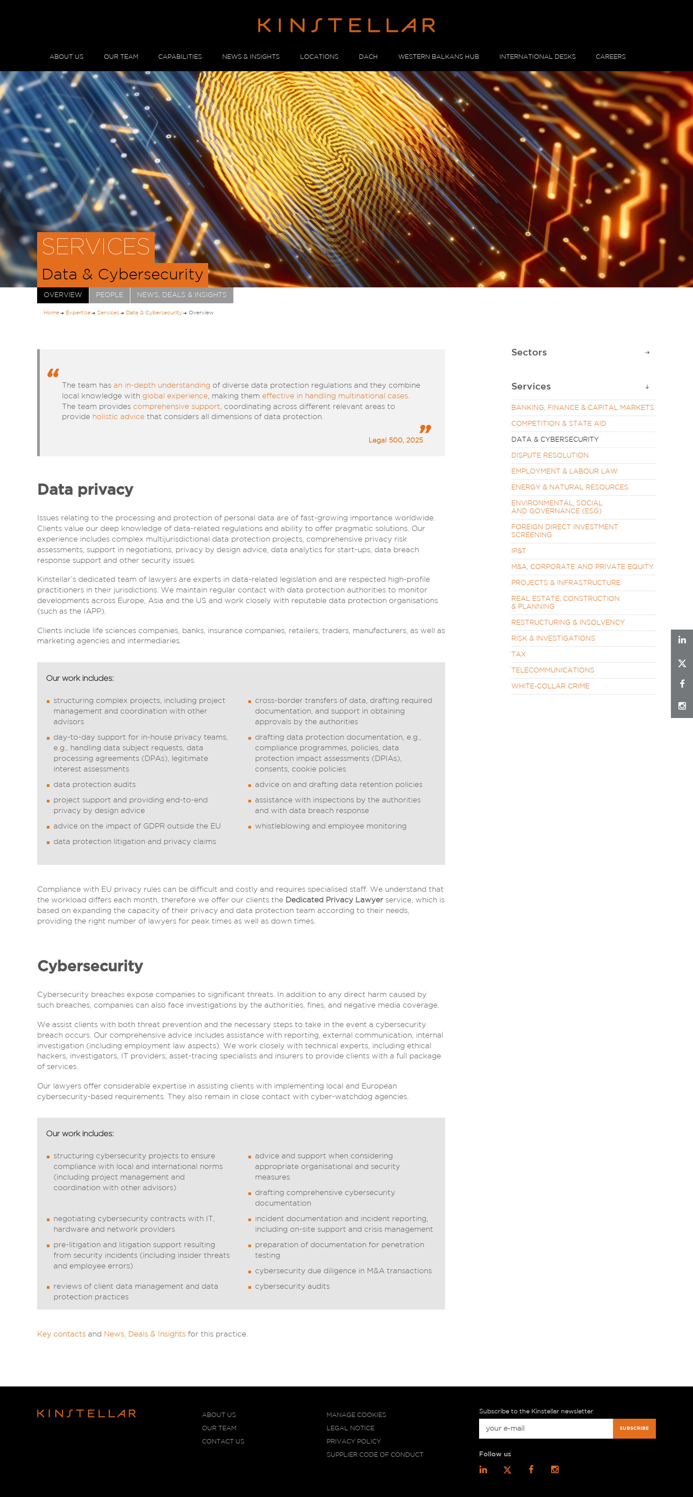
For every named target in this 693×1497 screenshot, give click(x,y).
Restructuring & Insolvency (568, 623)
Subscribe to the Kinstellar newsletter (536, 1411)
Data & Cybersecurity (154, 312)
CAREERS (611, 57)
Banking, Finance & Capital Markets (582, 408)
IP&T (518, 551)
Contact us (223, 1441)
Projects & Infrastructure (566, 583)
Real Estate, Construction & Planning (565, 603)
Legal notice (350, 1428)
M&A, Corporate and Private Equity (582, 567)
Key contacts (61, 1334)
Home (51, 312)
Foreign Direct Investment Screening (564, 531)
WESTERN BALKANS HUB (438, 57)
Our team (219, 1428)
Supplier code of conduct (375, 1455)
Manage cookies (356, 1415)
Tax (518, 654)
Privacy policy (354, 1441)
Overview (63, 295)
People (109, 295)
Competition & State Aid (558, 424)
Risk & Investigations (553, 639)
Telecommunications (552, 670)
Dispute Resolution (550, 455)
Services (108, 312)
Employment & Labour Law (564, 471)
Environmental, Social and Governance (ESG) (556, 507)
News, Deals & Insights (182, 295)
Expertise (78, 312)
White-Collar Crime (550, 686)
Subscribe (634, 1429)
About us (219, 1415)
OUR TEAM (121, 57)
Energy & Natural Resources (569, 487)
